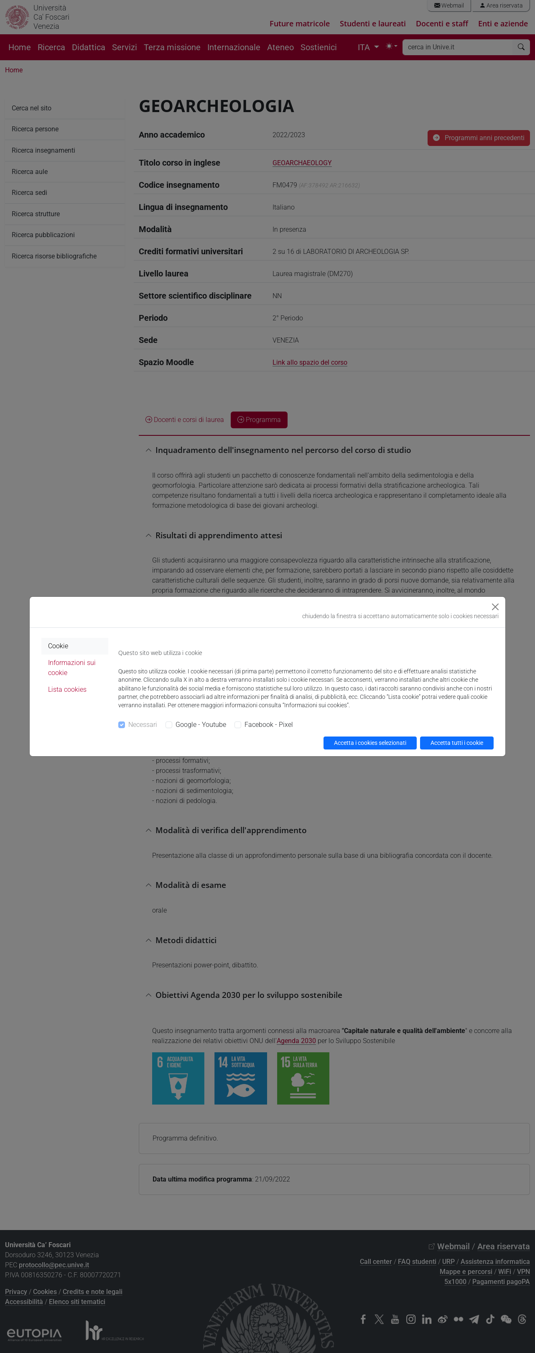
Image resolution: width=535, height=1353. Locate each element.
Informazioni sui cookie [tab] (72, 668)
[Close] (495, 607)
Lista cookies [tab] (67, 689)
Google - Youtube (201, 725)
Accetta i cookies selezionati (370, 742)
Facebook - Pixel (269, 725)
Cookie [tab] (58, 646)
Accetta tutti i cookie (457, 742)
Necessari (142, 725)
